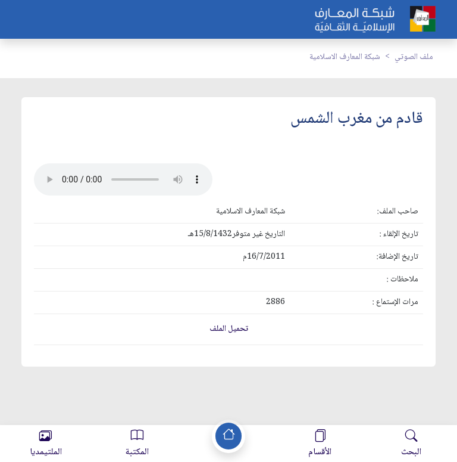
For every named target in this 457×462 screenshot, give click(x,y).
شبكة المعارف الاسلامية (344, 57)
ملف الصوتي (414, 57)
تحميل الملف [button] (228, 329)
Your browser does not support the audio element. (123, 179)
